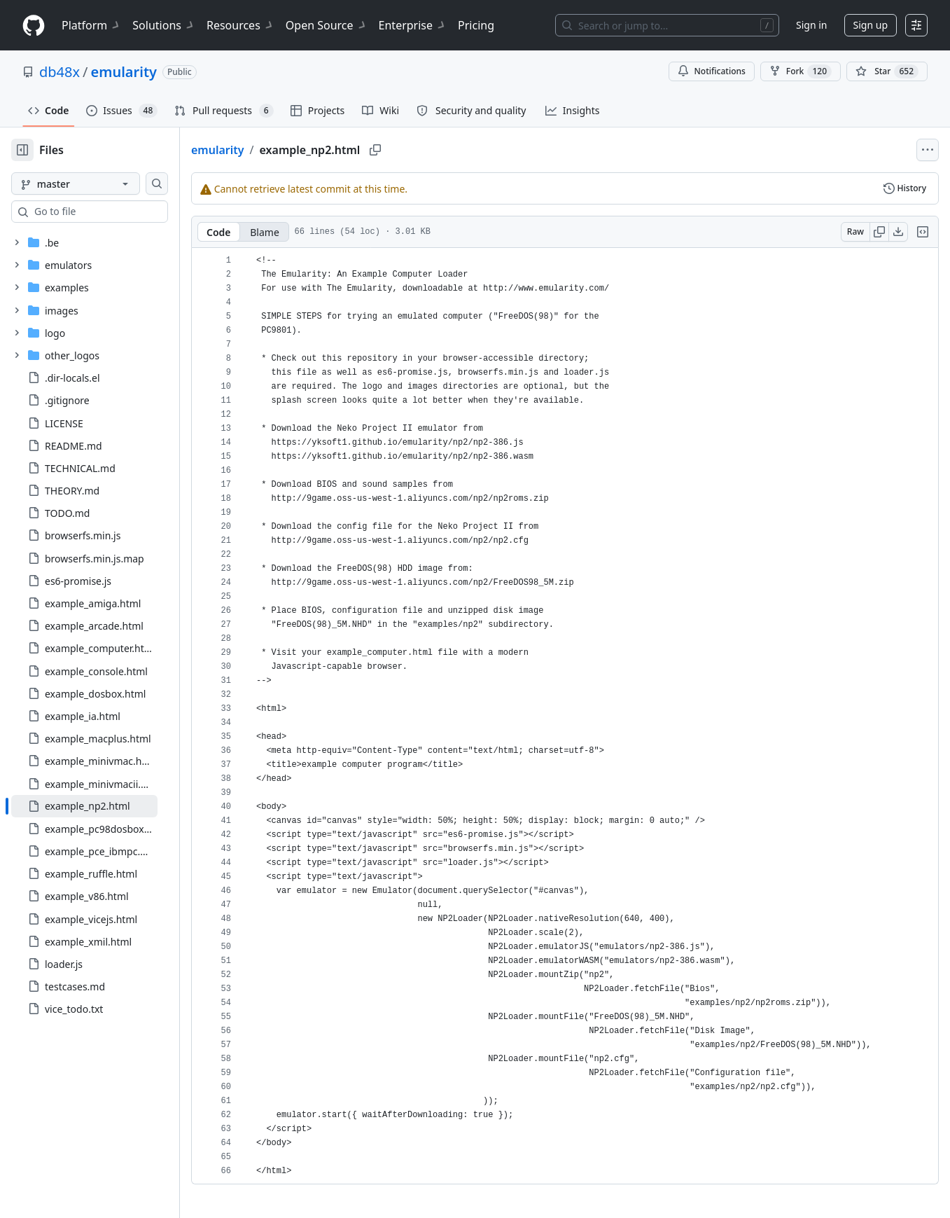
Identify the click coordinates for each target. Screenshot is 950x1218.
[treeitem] (106, 806)
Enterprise (413, 25)
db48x (59, 71)
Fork (800, 71)
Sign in (811, 25)
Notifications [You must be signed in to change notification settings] (712, 71)
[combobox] (117, 211)
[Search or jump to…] (667, 25)
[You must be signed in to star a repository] (887, 71)
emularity (124, 71)
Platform (91, 25)
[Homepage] (33, 25)
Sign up (870, 25)
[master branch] (98, 183)
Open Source (327, 25)
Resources (240, 25)
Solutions (163, 25)
